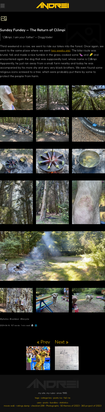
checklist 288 (37, 405)
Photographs (52, 405)
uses (39, 402)
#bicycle (24, 319)
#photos (4, 319)
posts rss (57, 397)
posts (45, 402)
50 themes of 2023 (69, 405)
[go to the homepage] (52, 6)
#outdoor (14, 319)
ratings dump (23, 405)
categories (46, 397)
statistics (63, 402)
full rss (67, 397)
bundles (54, 402)
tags (37, 397)
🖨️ (32, 325)
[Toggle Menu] (2, 6)
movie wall (9, 405)
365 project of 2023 (91, 405)
